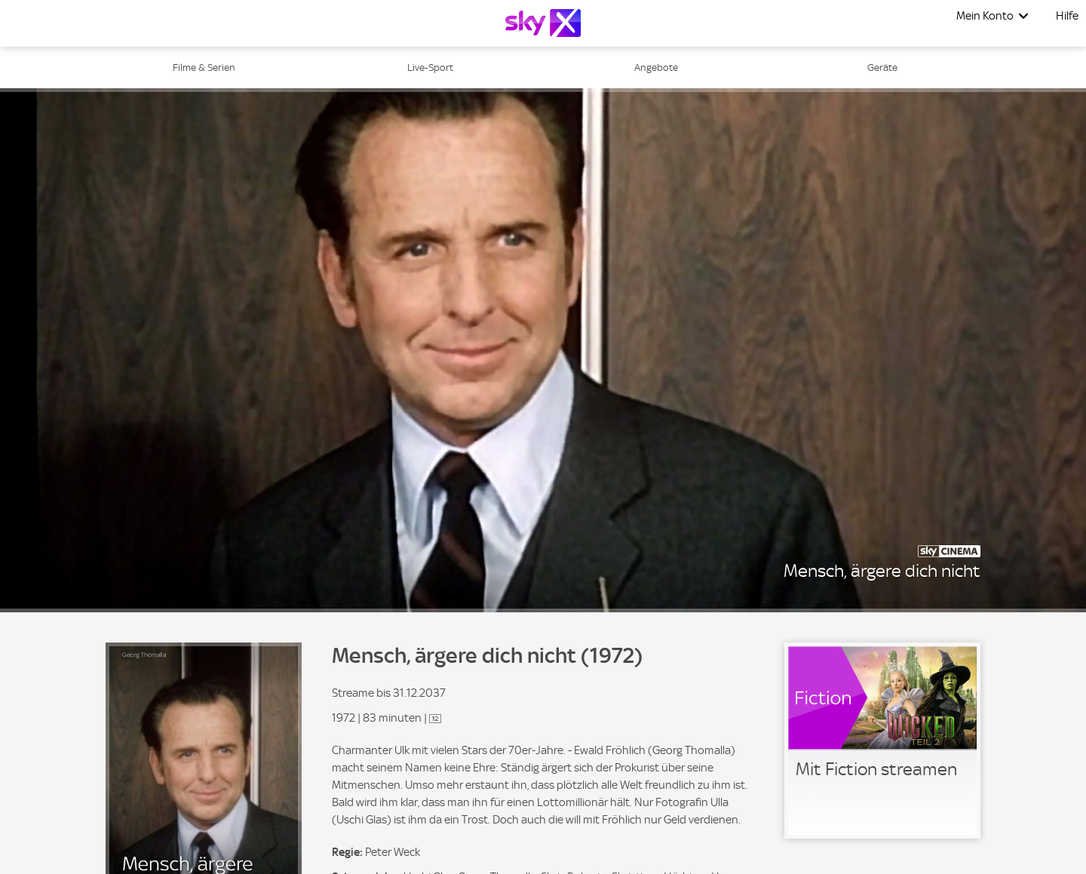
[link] (882, 740)
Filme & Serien (204, 67)
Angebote (656, 67)
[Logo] (543, 23)
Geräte (882, 67)
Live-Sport (430, 67)
